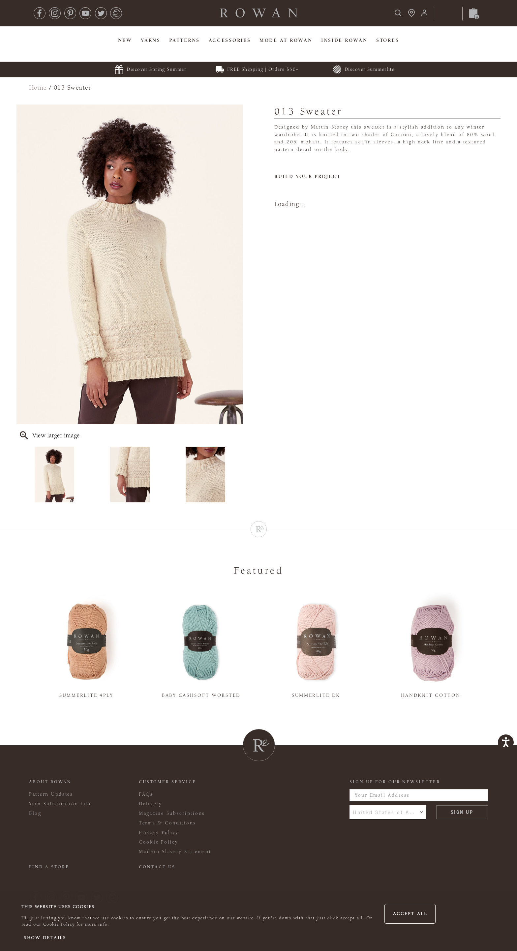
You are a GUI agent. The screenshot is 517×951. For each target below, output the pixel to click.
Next (238, 474)
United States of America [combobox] (388, 812)
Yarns (151, 40)
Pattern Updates (51, 794)
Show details (45, 937)
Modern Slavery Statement (175, 851)
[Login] (424, 15)
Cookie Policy (59, 924)
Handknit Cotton (431, 695)
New (125, 40)
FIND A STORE (49, 867)
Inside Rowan (344, 40)
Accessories (230, 40)
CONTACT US (157, 867)
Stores (387, 40)
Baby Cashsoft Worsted (201, 695)
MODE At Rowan (285, 40)
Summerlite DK (316, 695)
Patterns (184, 40)
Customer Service (167, 782)
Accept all (410, 913)
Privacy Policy (159, 832)
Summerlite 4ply (86, 695)
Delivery (150, 804)
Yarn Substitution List (60, 804)
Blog (35, 813)
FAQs (146, 794)
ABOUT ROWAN (50, 782)
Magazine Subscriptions (172, 813)
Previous (20, 474)
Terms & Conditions (167, 823)
